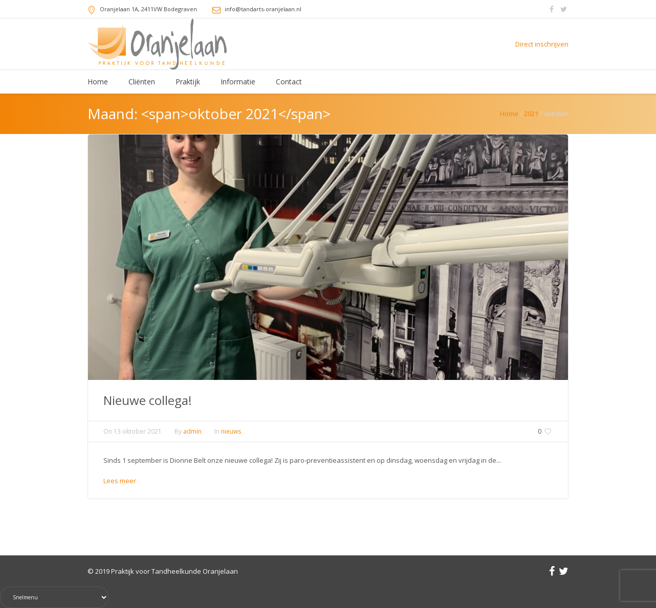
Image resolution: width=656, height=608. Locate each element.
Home (509, 113)
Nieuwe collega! (147, 400)
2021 (531, 113)
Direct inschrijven (541, 44)
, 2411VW (148, 9)
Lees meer (119, 480)
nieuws (231, 431)
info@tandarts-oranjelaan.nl (263, 9)
